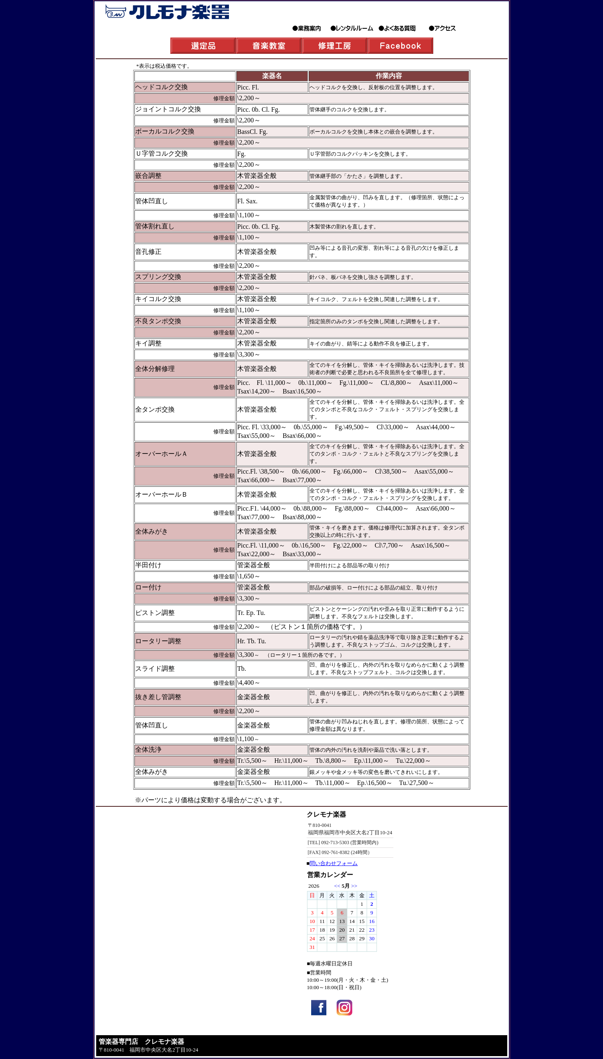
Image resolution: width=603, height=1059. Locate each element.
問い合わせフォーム (334, 863)
